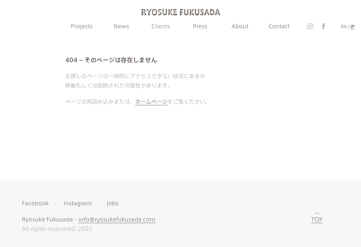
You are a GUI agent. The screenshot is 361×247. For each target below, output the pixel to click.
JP (353, 26)
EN (344, 26)
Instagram (78, 203)
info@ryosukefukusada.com (116, 219)
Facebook (35, 203)
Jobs (112, 203)
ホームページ (151, 101)
